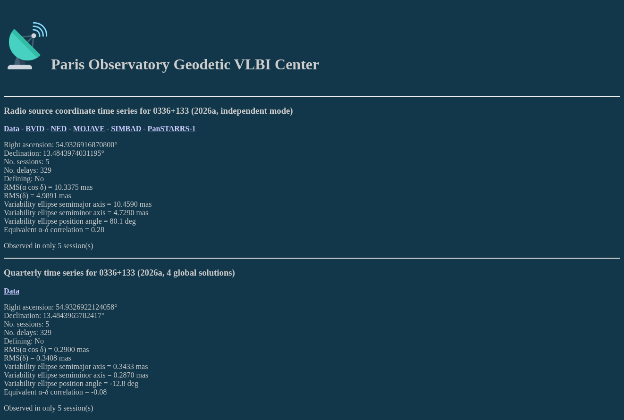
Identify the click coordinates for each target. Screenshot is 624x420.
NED (59, 129)
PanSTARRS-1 (172, 129)
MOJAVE (89, 129)
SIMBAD (126, 129)
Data (11, 129)
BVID (34, 129)
